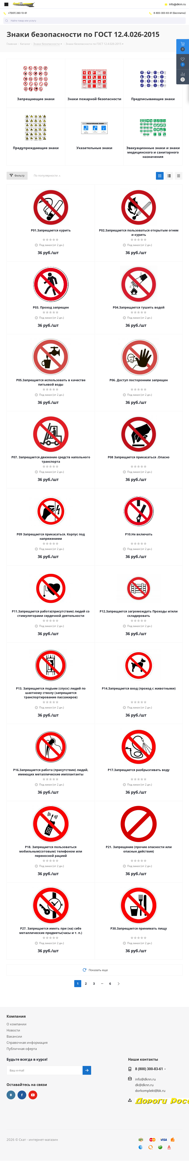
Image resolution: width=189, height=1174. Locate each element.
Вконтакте (11, 1095)
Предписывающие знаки (153, 99)
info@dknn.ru (175, 4)
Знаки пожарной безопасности (94, 99)
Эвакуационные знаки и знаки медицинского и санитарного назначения (153, 152)
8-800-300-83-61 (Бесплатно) (167, 12)
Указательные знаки (94, 148)
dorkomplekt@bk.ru (150, 1090)
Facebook (22, 1095)
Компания (16, 1016)
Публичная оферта (22, 1048)
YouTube (32, 1095)
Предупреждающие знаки (36, 148)
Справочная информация (27, 1042)
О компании (16, 1024)
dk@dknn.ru (144, 1085)
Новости (13, 1030)
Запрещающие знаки (36, 99)
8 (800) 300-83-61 (149, 1068)
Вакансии (14, 1036)
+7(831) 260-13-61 (15, 12)
